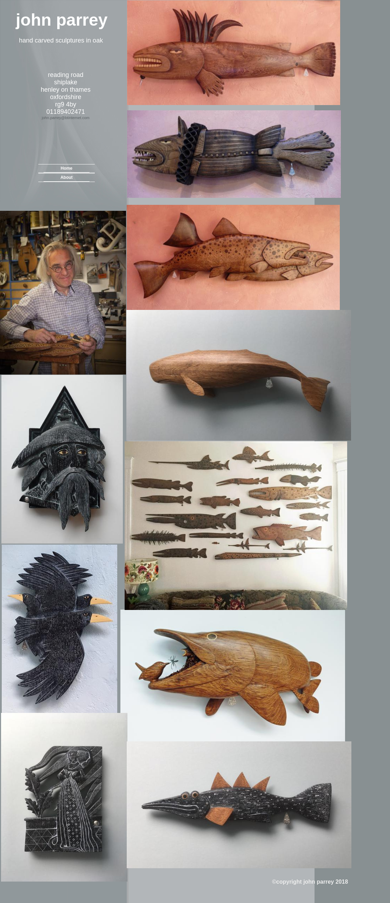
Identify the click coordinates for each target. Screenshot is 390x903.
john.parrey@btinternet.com (66, 118)
